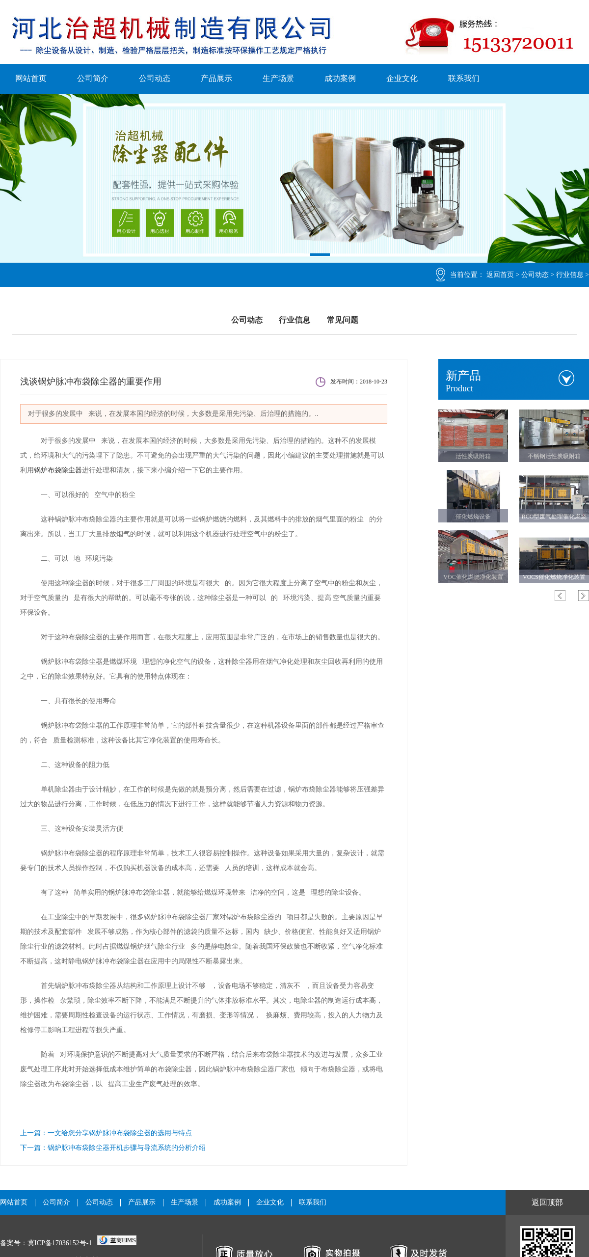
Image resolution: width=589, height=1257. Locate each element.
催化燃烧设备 (473, 516)
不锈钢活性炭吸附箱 (554, 456)
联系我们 (464, 78)
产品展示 (216, 78)
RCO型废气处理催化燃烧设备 (554, 518)
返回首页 (500, 274)
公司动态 (154, 78)
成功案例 (340, 78)
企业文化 (402, 78)
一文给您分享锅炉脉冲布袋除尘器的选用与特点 (120, 1133)
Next (583, 595)
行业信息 (570, 274)
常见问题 (342, 320)
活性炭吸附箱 (473, 456)
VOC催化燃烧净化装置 (473, 577)
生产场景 (278, 78)
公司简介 (92, 78)
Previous (560, 595)
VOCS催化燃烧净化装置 (554, 577)
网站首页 (31, 78)
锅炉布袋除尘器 (58, 470)
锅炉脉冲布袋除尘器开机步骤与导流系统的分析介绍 (127, 1147)
